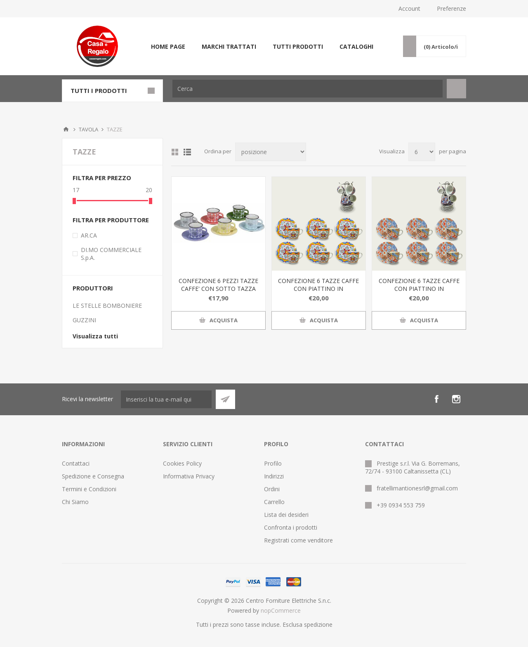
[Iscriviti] (166, 399)
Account (409, 8)
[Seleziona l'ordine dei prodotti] (270, 152)
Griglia (175, 152)
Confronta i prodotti (290, 527)
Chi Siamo (75, 502)
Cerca (456, 88)
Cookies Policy (182, 463)
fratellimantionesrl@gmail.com (417, 488)
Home (66, 129)
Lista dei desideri (286, 515)
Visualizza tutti (95, 336)
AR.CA (89, 235)
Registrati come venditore (298, 540)
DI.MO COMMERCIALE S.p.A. (111, 254)
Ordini (272, 489)
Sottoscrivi (225, 399)
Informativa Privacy (188, 476)
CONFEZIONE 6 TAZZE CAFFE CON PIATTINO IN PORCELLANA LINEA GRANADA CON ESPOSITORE (318, 292)
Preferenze (451, 8)
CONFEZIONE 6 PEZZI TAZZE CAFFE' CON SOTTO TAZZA (218, 285)
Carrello (274, 502)
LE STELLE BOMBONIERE (107, 305)
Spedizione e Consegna (93, 476)
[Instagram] (456, 399)
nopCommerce (281, 610)
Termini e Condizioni (89, 489)
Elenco (187, 152)
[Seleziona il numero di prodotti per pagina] (421, 152)
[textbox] (307, 89)
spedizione (318, 624)
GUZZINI (84, 320)
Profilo (273, 463)
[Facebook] (436, 399)
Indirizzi (274, 476)
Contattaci (76, 463)
